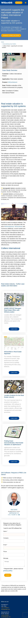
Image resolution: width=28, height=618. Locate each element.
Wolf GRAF (14, 509)
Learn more (14, 329)
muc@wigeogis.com (5, 616)
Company (5, 538)
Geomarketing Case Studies (9, 44)
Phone (5, 551)
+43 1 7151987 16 (12, 514)
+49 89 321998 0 (5, 615)
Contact (18, 2)
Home (2, 42)
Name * (5, 531)
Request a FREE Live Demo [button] (11, 35)
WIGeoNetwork (12, 82)
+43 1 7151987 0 (5, 607)
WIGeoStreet (18, 226)
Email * (5, 544)
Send (7, 575)
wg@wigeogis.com (14, 513)
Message (5, 558)
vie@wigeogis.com (5, 609)
